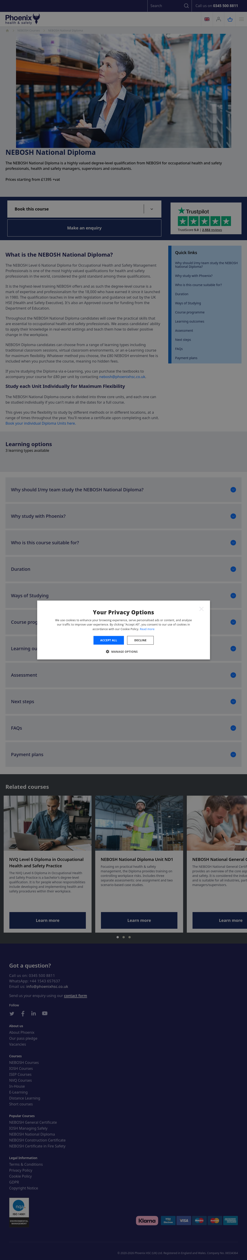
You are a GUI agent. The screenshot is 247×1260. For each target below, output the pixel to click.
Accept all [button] (108, 640)
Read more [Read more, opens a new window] (147, 629)
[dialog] (123, 630)
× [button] (201, 609)
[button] (123, 651)
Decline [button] (140, 640)
